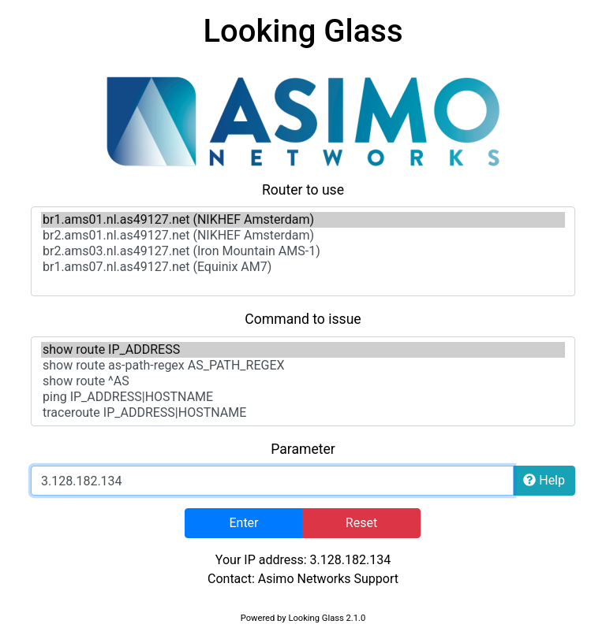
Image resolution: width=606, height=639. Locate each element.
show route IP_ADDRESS (303, 350)
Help (544, 480)
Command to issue (303, 319)
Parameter (303, 449)
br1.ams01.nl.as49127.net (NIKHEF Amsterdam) (303, 220)
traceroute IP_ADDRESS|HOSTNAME (303, 413)
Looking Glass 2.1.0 (326, 618)
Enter (243, 522)
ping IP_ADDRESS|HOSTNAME (303, 397)
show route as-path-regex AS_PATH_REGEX (303, 365)
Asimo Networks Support (328, 578)
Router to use (303, 190)
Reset (361, 522)
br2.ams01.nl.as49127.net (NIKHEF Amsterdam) (303, 235)
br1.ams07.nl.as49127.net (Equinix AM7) (303, 267)
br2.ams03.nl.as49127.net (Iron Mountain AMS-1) (303, 251)
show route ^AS (303, 381)
